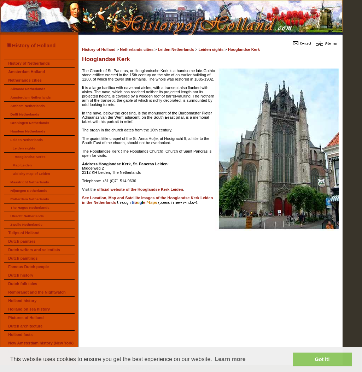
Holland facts (20, 334)
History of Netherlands (29, 63)
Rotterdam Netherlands (29, 199)
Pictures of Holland (25, 317)
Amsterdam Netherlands (30, 97)
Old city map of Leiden (31, 174)
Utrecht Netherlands (26, 216)
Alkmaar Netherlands (27, 89)
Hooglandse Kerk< (30, 157)
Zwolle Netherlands (26, 224)
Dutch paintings (22, 258)
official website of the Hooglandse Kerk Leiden (140, 189)
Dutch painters (21, 241)
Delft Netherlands (24, 114)
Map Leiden (21, 165)
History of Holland (31, 45)
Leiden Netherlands (26, 140)
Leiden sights (23, 148)
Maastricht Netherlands (29, 182)
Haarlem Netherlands (27, 131)
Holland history (22, 301)
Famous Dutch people (28, 267)
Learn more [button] (230, 359)
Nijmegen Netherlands (28, 191)
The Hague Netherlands (29, 207)
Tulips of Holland (23, 233)
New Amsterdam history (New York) (41, 343)
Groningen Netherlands (29, 123)
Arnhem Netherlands (27, 106)
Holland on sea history (29, 309)
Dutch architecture (25, 326)
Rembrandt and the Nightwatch (37, 292)
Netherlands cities (25, 80)
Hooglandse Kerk (244, 49)
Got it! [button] (322, 359)
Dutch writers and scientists (34, 250)
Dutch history (20, 275)
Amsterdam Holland (26, 72)
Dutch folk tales (22, 284)
